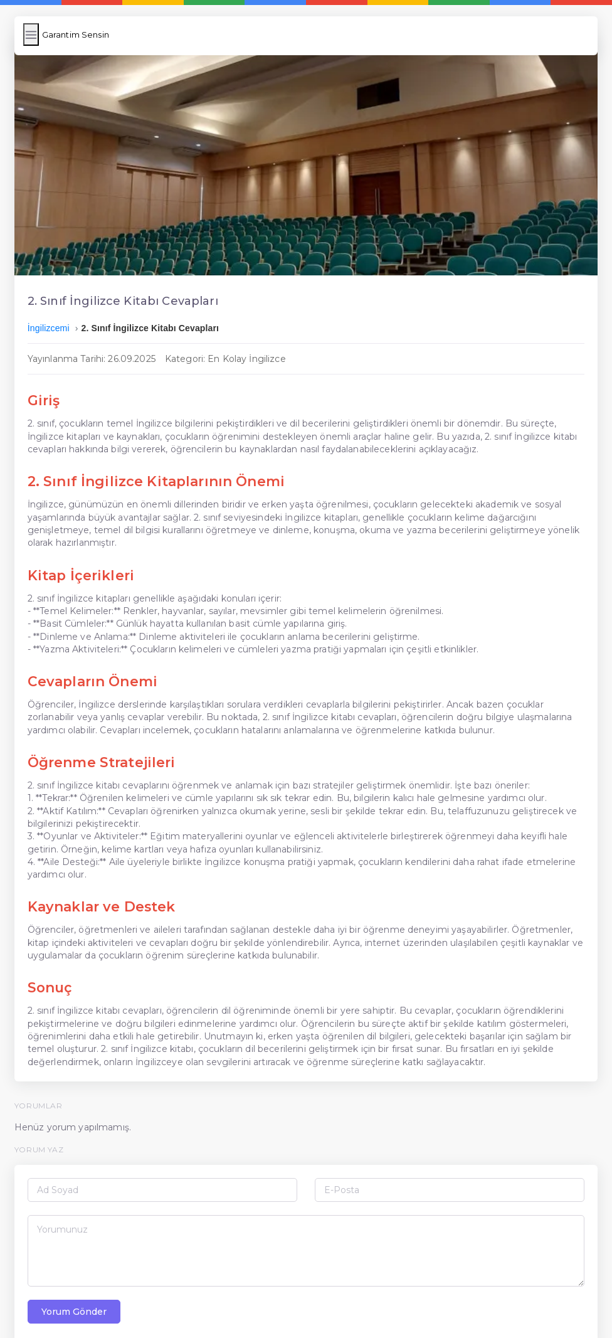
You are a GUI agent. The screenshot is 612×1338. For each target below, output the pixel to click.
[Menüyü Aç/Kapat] (34, 34)
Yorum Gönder (77, 1286)
